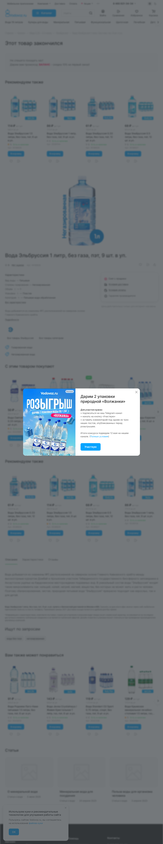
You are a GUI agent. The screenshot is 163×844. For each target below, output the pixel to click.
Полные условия (99, 436)
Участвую (91, 446)
